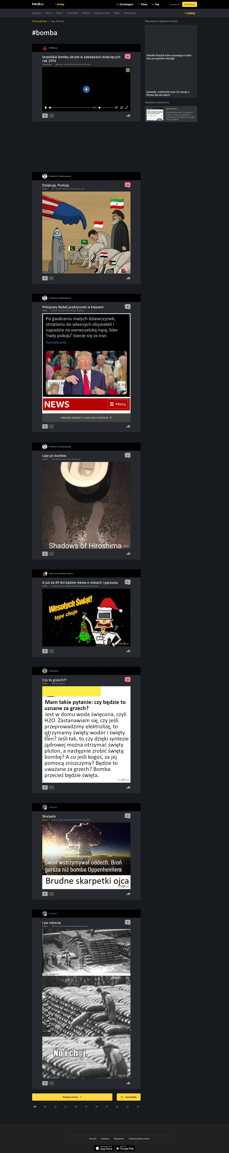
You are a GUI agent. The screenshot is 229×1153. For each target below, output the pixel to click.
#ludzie (67, 926)
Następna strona (72, 1097)
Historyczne (46, 64)
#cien (65, 459)
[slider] (70, 107)
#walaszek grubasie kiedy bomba (85, 586)
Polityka (86, 13)
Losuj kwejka (129, 1097)
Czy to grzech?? (54, 680)
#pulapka (59, 64)
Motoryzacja (130, 13)
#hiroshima (76, 459)
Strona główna (39, 21)
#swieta (55, 586)
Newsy (117, 13)
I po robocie (51, 923)
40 (76, 1106)
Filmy (144, 4)
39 (86, 1106)
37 (107, 1106)
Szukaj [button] (191, 13)
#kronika (87, 64)
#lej (53, 459)
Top (157, 4)
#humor (55, 820)
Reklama (105, 1138)
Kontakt (92, 1138)
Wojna (44, 189)
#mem (61, 820)
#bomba (73, 64)
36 (117, 1106)
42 (55, 1106)
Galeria (59, 13)
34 (137, 1106)
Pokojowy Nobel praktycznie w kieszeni (72, 307)
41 (65, 1106)
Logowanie (174, 4)
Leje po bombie (54, 456)
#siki (69, 459)
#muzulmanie (74, 189)
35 (127, 1106)
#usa (53, 189)
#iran (83, 189)
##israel (80, 64)
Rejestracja (189, 4)
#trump (73, 311)
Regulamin (119, 1138)
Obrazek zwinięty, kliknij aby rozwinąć (84, 417)
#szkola (55, 311)
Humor (49, 13)
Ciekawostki (72, 13)
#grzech (62, 683)
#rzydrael (80, 311)
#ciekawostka (69, 820)
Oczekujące (126, 4)
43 (45, 1106)
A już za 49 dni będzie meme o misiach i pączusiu (80, 582)
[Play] (46, 107)
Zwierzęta (36, 13)
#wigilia (69, 586)
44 (35, 1106)
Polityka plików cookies (139, 1138)
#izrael (66, 64)
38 (96, 1106)
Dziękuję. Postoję (55, 185)
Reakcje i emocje (102, 13)
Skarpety (49, 816)
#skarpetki (87, 820)
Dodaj (60, 4)
